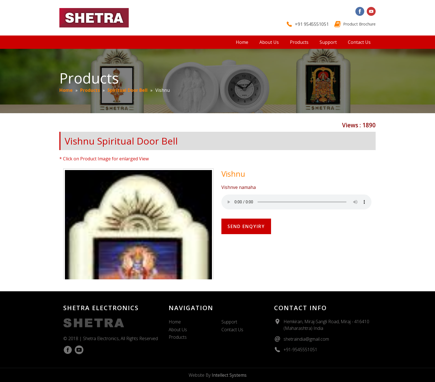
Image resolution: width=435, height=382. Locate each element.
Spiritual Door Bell (127, 90)
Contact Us (359, 42)
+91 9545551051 (312, 24)
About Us (269, 42)
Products (299, 42)
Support (328, 42)
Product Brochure (359, 24)
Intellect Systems (229, 375)
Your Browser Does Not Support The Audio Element (296, 201)
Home (242, 42)
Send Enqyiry (246, 226)
